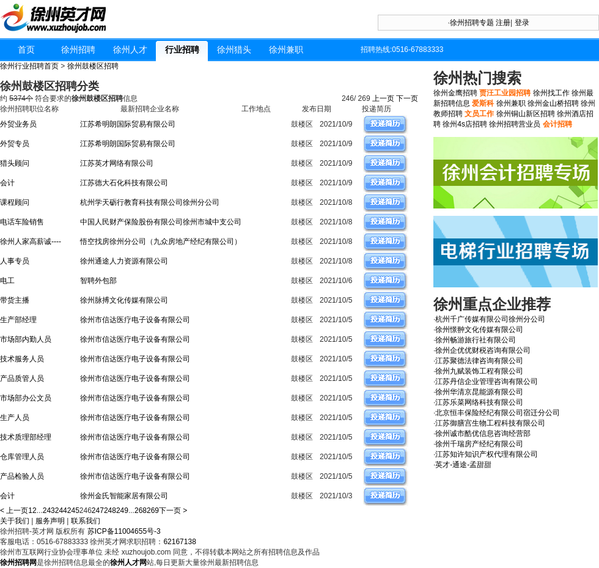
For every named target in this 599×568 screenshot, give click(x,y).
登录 (522, 22)
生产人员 (14, 417)
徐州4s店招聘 (465, 124)
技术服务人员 (22, 359)
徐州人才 (130, 49)
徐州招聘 (78, 49)
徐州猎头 (234, 49)
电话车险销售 (22, 222)
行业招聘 (182, 49)
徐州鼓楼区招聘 (93, 66)
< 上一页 (14, 510)
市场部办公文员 (25, 398)
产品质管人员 (22, 378)
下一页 (408, 98)
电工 (7, 280)
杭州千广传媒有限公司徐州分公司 (490, 319)
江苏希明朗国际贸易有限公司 (127, 124)
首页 (26, 49)
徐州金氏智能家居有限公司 (124, 496)
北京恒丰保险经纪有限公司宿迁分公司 (497, 412)
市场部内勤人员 (25, 339)
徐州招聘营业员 (514, 124)
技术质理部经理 (25, 437)
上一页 (383, 98)
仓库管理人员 (22, 456)
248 (110, 510)
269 (153, 510)
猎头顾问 (14, 163)
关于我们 (14, 521)
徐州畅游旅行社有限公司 (475, 340)
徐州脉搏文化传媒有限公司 (124, 300)
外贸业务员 (18, 124)
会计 (7, 183)
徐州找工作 (551, 93)
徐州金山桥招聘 (553, 103)
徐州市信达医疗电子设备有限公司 (135, 319)
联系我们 (85, 521)
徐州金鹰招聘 (455, 93)
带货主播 (14, 300)
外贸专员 (14, 143)
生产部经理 (18, 319)
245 (73, 510)
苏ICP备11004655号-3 (124, 531)
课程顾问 (14, 202)
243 (49, 510)
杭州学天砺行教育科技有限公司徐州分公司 (149, 202)
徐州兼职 (286, 49)
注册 (503, 22)
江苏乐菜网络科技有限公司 (479, 402)
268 (140, 510)
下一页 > (173, 510)
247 (98, 510)
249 (122, 510)
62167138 (179, 541)
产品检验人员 (22, 476)
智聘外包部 (98, 280)
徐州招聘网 (18, 562)
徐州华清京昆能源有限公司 (479, 392)
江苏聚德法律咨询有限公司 (479, 360)
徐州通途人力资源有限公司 (124, 261)
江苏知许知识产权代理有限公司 (486, 454)
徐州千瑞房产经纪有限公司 (479, 444)
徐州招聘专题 (472, 22)
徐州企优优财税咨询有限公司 (483, 350)
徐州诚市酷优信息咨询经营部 (483, 433)
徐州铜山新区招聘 (525, 113)
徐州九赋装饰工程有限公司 (479, 371)
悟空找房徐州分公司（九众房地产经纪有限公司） (160, 241)
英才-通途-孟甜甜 (463, 464)
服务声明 (50, 521)
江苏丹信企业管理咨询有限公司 (486, 381)
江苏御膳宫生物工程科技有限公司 (490, 423)
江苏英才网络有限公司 (116, 163)
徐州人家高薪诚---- (30, 241)
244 (61, 510)
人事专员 (14, 261)
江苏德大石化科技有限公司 (124, 183)
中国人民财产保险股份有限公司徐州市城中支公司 (160, 222)
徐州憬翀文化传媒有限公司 (479, 329)
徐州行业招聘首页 (29, 66)
